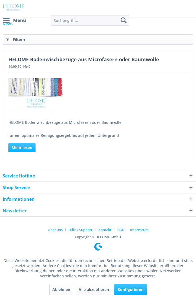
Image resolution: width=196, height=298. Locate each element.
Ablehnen (61, 289)
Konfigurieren (130, 289)
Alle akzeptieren (94, 289)
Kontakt (104, 229)
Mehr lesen (22, 147)
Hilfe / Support (80, 229)
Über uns (55, 229)
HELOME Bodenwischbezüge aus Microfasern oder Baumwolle (83, 59)
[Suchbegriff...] (90, 20)
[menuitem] (14, 20)
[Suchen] (123, 20)
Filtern (15, 38)
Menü (14, 19)
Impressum (139, 229)
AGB (120, 229)
